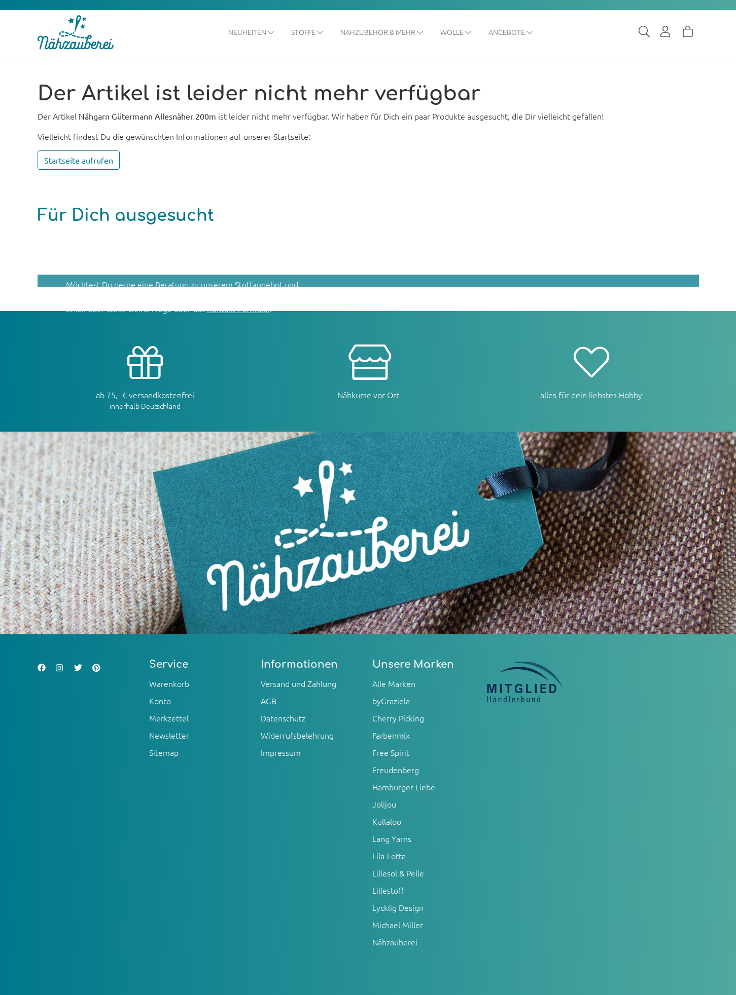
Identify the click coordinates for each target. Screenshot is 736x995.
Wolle (456, 32)
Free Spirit (390, 752)
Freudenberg (395, 769)
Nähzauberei (394, 941)
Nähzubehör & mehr (382, 32)
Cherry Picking (398, 717)
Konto (160, 700)
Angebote (511, 32)
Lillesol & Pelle (398, 872)
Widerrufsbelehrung (297, 735)
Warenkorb (169, 683)
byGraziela (391, 700)
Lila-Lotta (389, 855)
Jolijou (384, 804)
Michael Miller (397, 924)
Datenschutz (283, 717)
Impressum (281, 752)
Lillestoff (388, 890)
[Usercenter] (666, 32)
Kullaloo (386, 821)
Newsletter (169, 735)
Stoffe (307, 32)
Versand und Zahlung (298, 683)
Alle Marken (393, 683)
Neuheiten (251, 32)
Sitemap (164, 752)
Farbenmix (391, 735)
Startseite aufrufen (78, 161)
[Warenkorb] (688, 32)
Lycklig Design (398, 907)
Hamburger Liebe (403, 786)
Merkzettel (169, 717)
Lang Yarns (391, 838)
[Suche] (644, 32)
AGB (268, 700)
